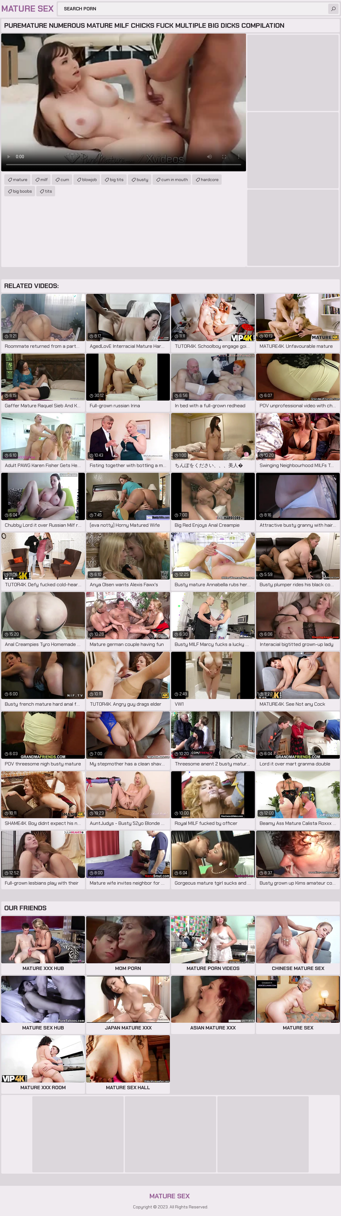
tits (48, 191)
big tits (117, 179)
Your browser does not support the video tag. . (123, 102)
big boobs (22, 191)
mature (20, 179)
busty (142, 179)
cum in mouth (174, 179)
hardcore (210, 179)
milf (43, 179)
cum (65, 179)
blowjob (89, 179)
